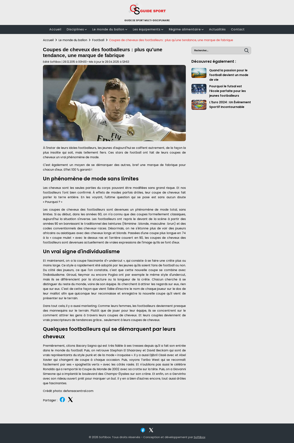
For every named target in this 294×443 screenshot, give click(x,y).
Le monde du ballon (109, 29)
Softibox (199, 437)
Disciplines (77, 29)
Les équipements (148, 29)
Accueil (55, 29)
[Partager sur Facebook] (62, 402)
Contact (238, 29)
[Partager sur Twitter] (70, 402)
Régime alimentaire (186, 29)
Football (98, 40)
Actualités (217, 29)
